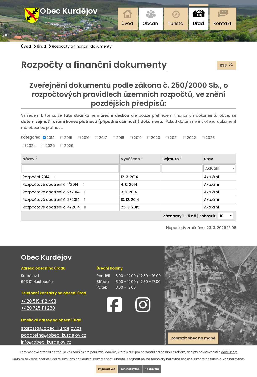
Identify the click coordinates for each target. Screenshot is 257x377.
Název (28, 164)
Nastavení (159, 367)
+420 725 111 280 (38, 313)
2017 (103, 143)
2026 (68, 151)
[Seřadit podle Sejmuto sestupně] (181, 164)
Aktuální (211, 182)
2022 (191, 143)
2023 (210, 143)
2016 (86, 143)
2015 (68, 143)
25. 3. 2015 (130, 212)
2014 (50, 143)
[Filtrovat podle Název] (70, 174)
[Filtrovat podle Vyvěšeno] (140, 174)
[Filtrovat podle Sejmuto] (182, 174)
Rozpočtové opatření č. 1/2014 (54, 189)
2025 (50, 151)
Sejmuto (170, 164)
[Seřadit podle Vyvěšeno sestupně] (142, 164)
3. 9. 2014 (129, 197)
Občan (150, 23)
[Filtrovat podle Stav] (219, 174)
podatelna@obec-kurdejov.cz (53, 341)
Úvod (127, 23)
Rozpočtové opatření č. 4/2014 (55, 212)
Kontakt (222, 23)
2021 (174, 143)
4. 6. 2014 (129, 189)
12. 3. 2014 (129, 182)
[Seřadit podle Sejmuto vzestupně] (181, 162)
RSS (226, 70)
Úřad (198, 23)
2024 (31, 151)
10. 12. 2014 (130, 205)
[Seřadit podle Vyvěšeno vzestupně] (142, 162)
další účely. (229, 349)
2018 (120, 143)
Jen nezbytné (130, 367)
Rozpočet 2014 (39, 182)
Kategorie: (30, 142)
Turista (175, 23)
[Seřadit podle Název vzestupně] (36, 162)
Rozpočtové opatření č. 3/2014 (54, 205)
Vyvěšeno (130, 164)
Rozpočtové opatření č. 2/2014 (54, 197)
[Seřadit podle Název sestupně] (36, 164)
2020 (155, 143)
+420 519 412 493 (38, 307)
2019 (138, 143)
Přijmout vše (99, 367)
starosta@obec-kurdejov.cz (51, 334)
